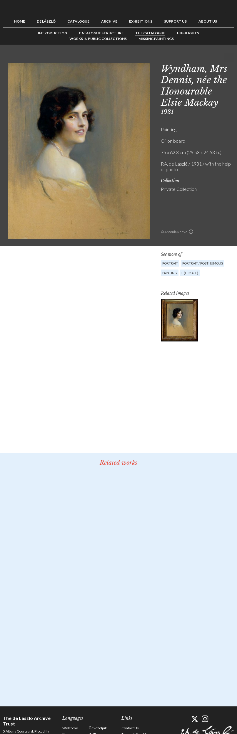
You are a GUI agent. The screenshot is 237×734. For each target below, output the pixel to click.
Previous (211, 57)
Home (19, 21)
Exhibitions (140, 21)
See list (220, 57)
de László (46, 21)
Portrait (170, 263)
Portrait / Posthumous (202, 263)
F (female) (189, 273)
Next (229, 57)
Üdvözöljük (98, 728)
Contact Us (130, 728)
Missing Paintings (156, 38)
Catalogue (78, 21)
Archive (109, 21)
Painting (169, 273)
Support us (175, 21)
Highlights (188, 33)
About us (207, 21)
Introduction (52, 33)
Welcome (70, 728)
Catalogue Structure (101, 33)
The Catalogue (150, 33)
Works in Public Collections (98, 38)
